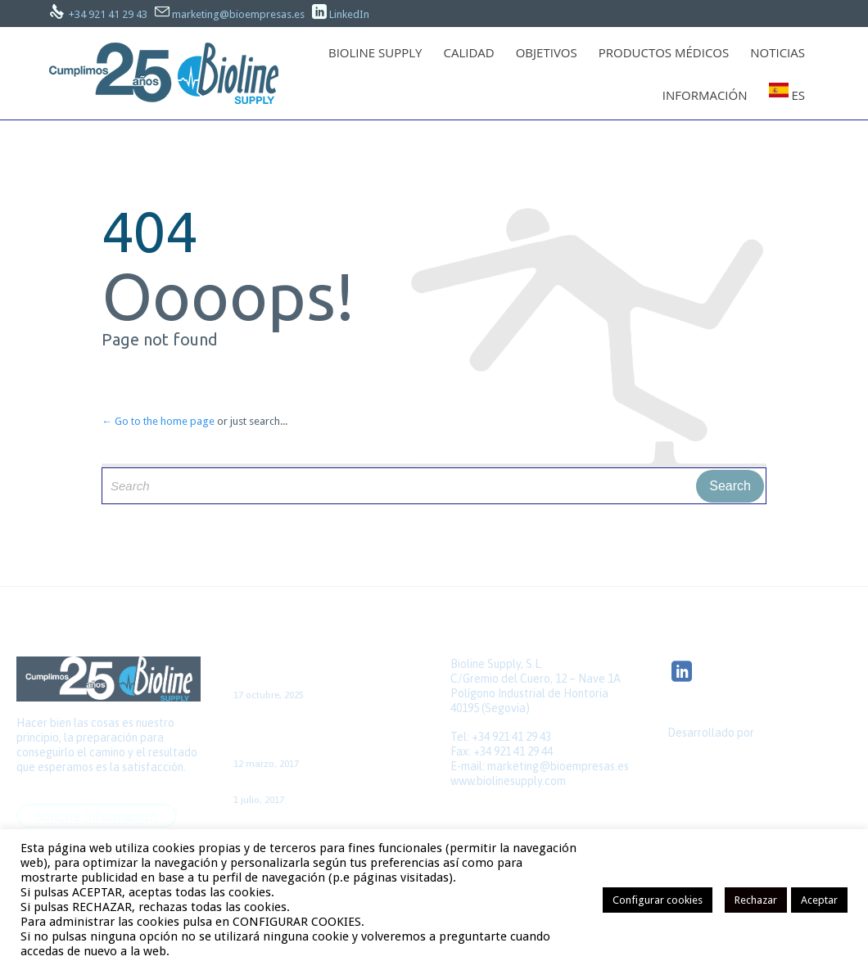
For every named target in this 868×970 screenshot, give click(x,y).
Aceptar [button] (819, 900)
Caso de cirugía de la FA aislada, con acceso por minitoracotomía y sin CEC (324, 733)
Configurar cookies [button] (658, 900)
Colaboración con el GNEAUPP (310, 785)
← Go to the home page (158, 421)
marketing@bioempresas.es (238, 14)
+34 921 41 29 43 (108, 14)
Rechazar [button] (756, 900)
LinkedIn (349, 14)
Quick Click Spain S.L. (719, 761)
